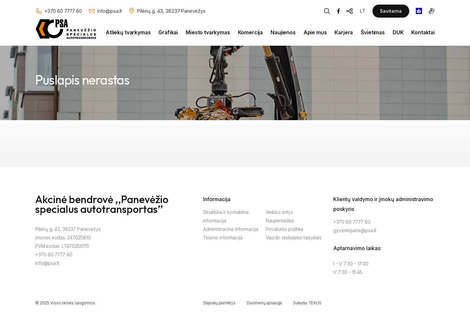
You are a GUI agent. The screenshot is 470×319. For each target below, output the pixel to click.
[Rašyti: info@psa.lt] (105, 11)
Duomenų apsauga (264, 302)
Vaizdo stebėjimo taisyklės (293, 237)
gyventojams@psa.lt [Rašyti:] (354, 230)
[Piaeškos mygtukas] (327, 11)
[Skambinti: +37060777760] (58, 11)
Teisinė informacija (223, 237)
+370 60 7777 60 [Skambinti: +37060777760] (351, 222)
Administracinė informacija (230, 229)
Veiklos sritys (279, 212)
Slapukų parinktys (219, 302)
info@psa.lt (47, 263)
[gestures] (432, 11)
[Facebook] (338, 11)
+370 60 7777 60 (53, 254)
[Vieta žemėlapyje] (167, 11)
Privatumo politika (284, 229)
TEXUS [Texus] (315, 302)
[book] (419, 11)
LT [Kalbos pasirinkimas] (362, 11)
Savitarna (391, 11)
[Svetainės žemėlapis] (349, 11)
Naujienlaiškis (280, 220)
